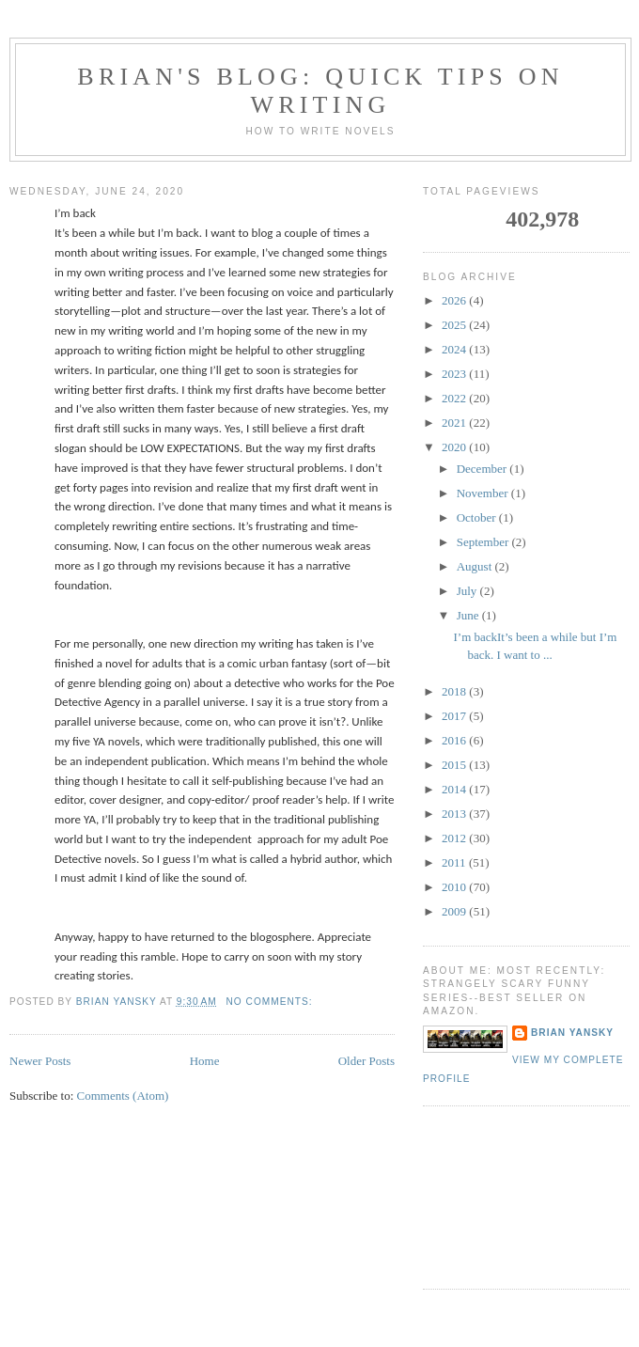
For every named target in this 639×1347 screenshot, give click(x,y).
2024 (455, 349)
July (468, 591)
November (484, 493)
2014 (455, 789)
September (484, 542)
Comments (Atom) (123, 1096)
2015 (455, 765)
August (476, 566)
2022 (455, 398)
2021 (455, 422)
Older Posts (366, 1061)
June (469, 615)
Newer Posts (39, 1061)
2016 (455, 740)
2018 (455, 691)
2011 (455, 862)
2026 (455, 300)
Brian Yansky (572, 1032)
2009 (455, 911)
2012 (455, 838)
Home (205, 1061)
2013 (455, 814)
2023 (455, 374)
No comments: (271, 1001)
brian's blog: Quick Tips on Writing (320, 90)
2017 (455, 716)
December (483, 469)
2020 (455, 447)
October (478, 517)
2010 (455, 887)
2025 (455, 325)
